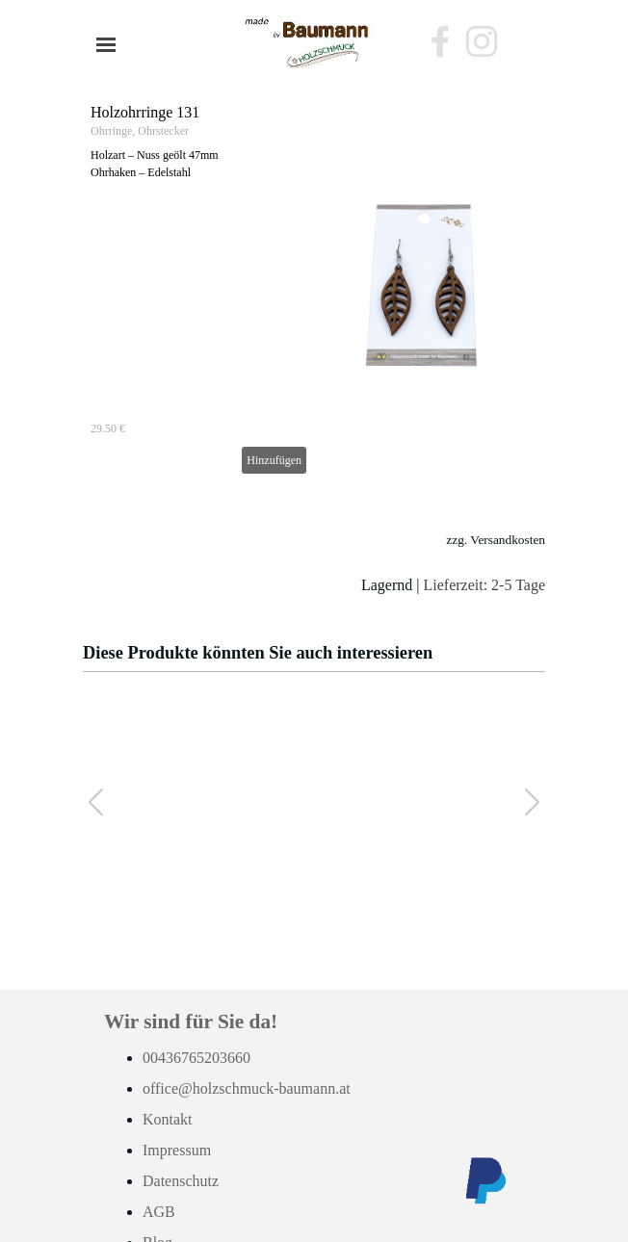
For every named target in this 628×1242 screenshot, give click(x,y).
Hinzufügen (274, 460)
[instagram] (481, 41)
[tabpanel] (314, 562)
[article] (314, 288)
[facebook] (440, 41)
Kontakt (168, 1119)
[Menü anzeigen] (106, 44)
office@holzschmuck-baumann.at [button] (247, 1088)
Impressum (177, 1150)
